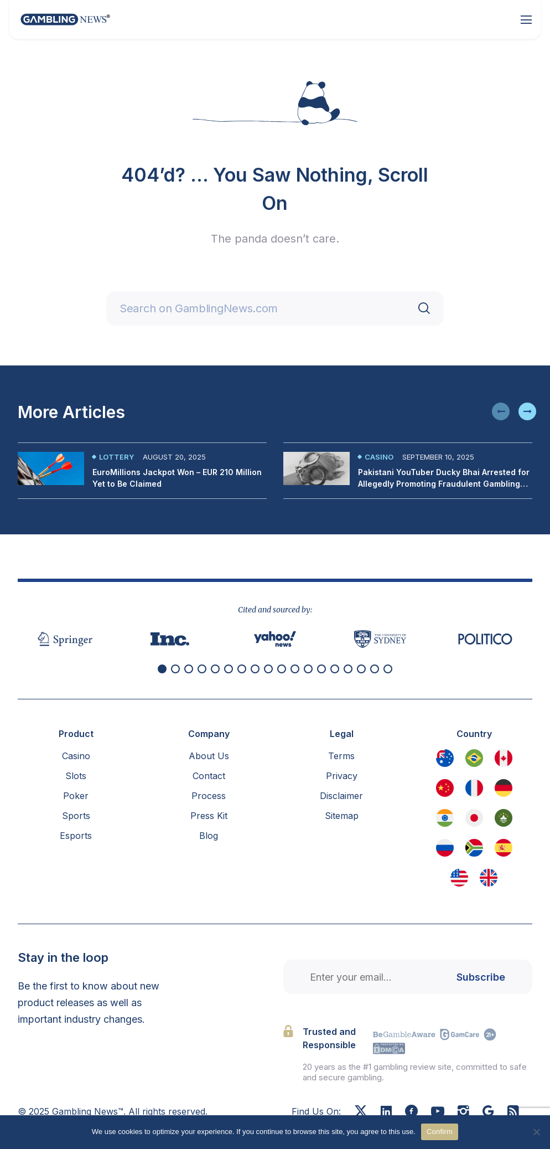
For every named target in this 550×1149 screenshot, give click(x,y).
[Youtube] (437, 1112)
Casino (379, 456)
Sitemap (342, 815)
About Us (209, 755)
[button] (501, 411)
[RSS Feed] (513, 1112)
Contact (209, 775)
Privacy (341, 775)
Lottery (116, 456)
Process (208, 795)
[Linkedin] (386, 1111)
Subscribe (480, 977)
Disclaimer (341, 795)
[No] (536, 1131)
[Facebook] (411, 1112)
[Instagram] (463, 1112)
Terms (341, 755)
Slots (75, 775)
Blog (208, 835)
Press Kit (208, 815)
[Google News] (488, 1112)
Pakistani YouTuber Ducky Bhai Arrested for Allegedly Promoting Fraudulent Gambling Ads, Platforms (444, 483)
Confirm (440, 1131)
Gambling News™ (87, 1111)
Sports (76, 815)
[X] (360, 1112)
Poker (76, 795)
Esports (76, 835)
